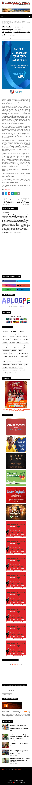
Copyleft (4, 769)
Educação (12, 342)
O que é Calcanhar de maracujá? (19, 743)
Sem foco (11, 21)
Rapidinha (14, 364)
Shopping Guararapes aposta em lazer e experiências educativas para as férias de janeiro (20, 752)
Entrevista (25, 342)
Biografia (15, 334)
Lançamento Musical (23, 353)
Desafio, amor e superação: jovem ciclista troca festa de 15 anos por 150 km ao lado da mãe (19, 736)
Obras (11, 359)
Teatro (20, 367)
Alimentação (21, 331)
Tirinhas (22, 370)
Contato (21, 780)
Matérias (5, 356)
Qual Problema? (6, 364)
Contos (19, 336)
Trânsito (5, 373)
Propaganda (18, 361)
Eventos (26, 347)
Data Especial (14, 339)
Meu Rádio (5, 359)
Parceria (16, 780)
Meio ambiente (23, 356)
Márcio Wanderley (20, 782)
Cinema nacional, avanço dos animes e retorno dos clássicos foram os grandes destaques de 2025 (19, 728)
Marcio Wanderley (6, 38)
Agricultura (13, 331)
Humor (20, 350)
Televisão (5, 370)
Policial (21, 359)
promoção (10, 361)
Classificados (12, 336)
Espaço (4, 345)
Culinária (25, 336)
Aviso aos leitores (7, 334)
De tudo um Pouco (24, 339)
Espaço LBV (13, 347)
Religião (21, 364)
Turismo (11, 373)
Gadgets (14, 350)
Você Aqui (17, 373)
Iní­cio (10, 780)
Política (4, 361)
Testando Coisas (13, 370)
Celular (21, 334)
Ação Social (5, 331)
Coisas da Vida (16, 664)
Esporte (20, 347)
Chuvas (4, 336)
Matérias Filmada (13, 356)
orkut (16, 359)
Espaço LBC (5, 347)
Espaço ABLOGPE (12, 345)
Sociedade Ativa (13, 367)
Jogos (11, 353)
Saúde (26, 364)
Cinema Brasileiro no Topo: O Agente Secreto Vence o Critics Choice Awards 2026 (20, 760)
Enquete (19, 342)
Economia (5, 342)
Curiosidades (6, 339)
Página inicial (5, 21)
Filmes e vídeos (6, 350)
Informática (5, 353)
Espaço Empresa (23, 345)
